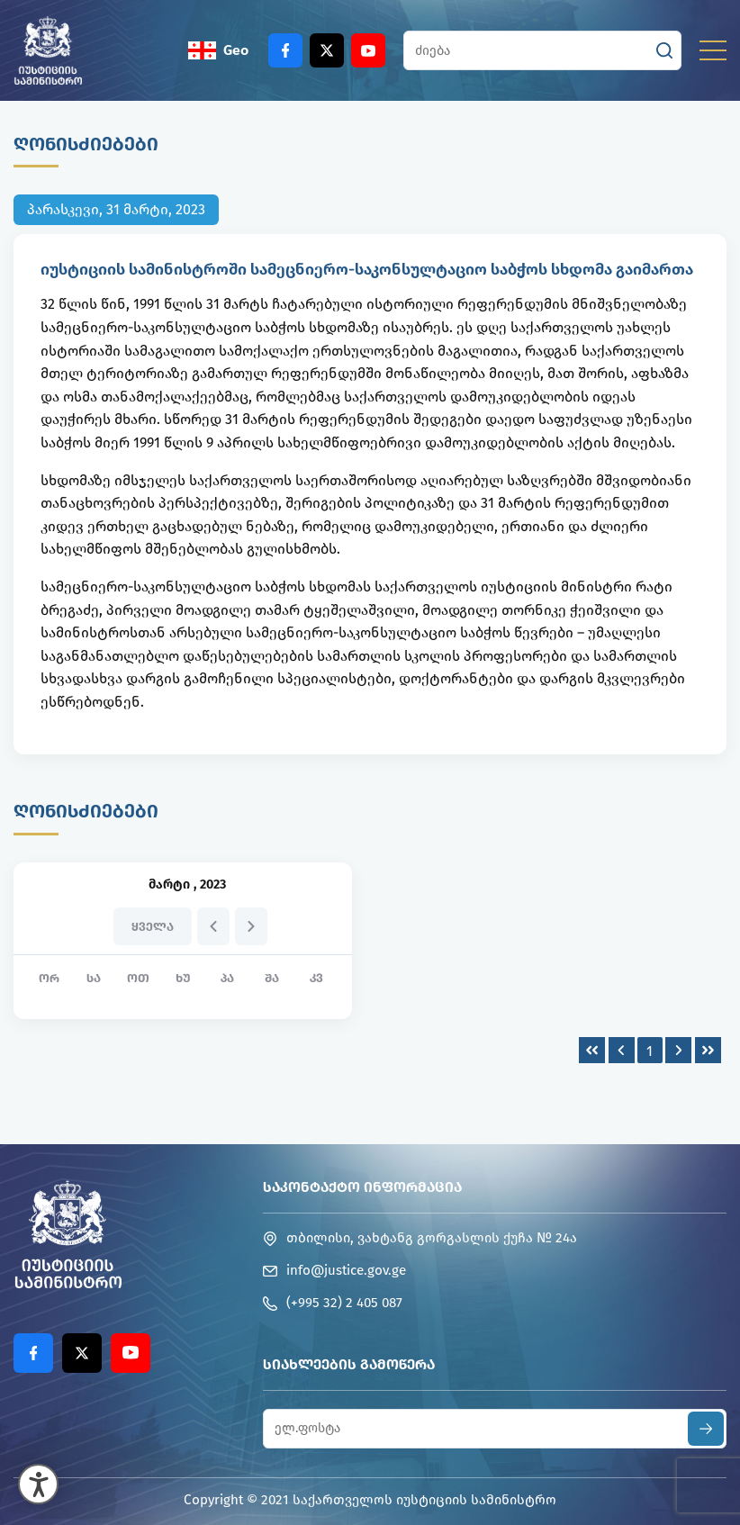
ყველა (152, 926)
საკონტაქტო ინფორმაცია (362, 1187)
